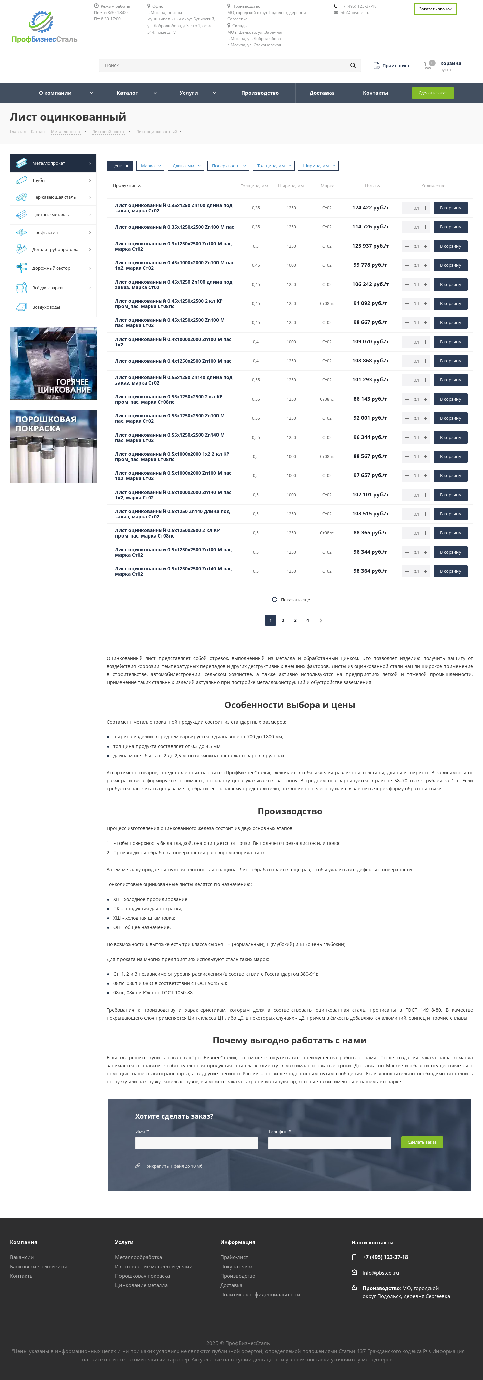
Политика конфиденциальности (260, 1294)
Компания (23, 1242)
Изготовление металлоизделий (154, 1266)
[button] (392, 65)
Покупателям (236, 1266)
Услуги (124, 1242)
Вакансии (22, 1257)
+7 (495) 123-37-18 (359, 6)
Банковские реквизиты (38, 1266)
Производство (237, 1275)
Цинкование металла (141, 1285)
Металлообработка (138, 1257)
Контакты (22, 1275)
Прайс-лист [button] (234, 1257)
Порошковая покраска (142, 1275)
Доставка (231, 1285)
